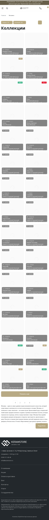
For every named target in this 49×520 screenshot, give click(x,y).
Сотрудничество (7, 493)
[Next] (34, 402)
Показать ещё (24, 394)
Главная (3, 15)
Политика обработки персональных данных (24, 516)
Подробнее (42, 426)
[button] (24, 457)
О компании (5, 468)
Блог (2, 480)
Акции (3, 472)
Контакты (4, 484)
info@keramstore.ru (7, 460)
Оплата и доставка (8, 476)
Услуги (3, 489)
